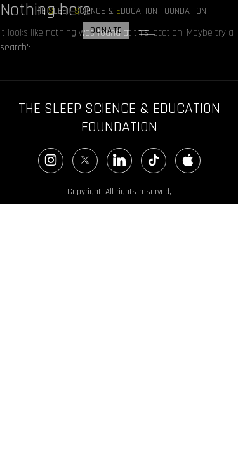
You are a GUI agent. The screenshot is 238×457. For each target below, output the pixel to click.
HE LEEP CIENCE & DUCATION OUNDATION (119, 11)
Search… (17, 72)
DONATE (106, 30)
